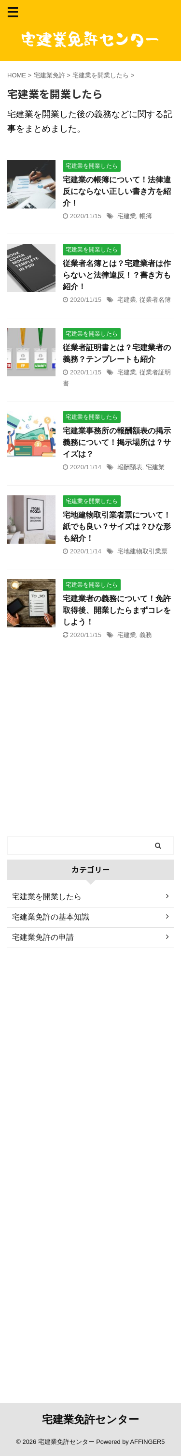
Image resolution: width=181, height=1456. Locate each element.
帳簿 (145, 216)
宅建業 (126, 216)
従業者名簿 (155, 299)
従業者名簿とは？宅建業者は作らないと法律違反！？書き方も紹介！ (117, 275)
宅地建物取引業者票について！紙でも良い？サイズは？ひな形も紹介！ (117, 526)
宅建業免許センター (90, 1419)
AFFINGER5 (147, 1441)
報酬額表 (129, 467)
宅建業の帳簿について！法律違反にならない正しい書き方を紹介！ (117, 191)
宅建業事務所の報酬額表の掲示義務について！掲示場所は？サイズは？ (117, 442)
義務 (145, 635)
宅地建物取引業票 (142, 551)
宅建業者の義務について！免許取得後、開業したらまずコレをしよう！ (117, 610)
